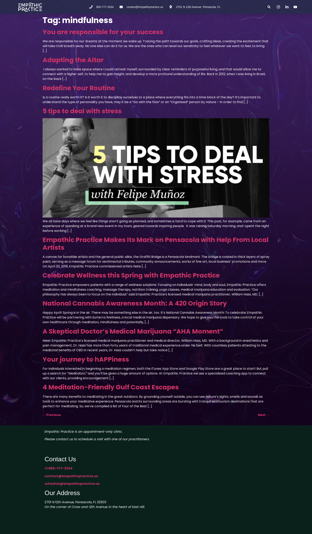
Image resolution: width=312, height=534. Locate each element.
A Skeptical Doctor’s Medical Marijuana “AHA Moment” (133, 331)
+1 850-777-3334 (58, 468)
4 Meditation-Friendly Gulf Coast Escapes (111, 387)
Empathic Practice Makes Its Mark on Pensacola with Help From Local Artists (156, 243)
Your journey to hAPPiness (86, 359)
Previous (52, 415)
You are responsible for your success (103, 31)
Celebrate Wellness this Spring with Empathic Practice (131, 275)
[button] (269, 7)
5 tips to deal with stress (82, 110)
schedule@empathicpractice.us (72, 483)
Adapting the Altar (73, 59)
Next (263, 415)
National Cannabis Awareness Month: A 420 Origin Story (135, 303)
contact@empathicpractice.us (71, 476)
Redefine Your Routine (79, 87)
